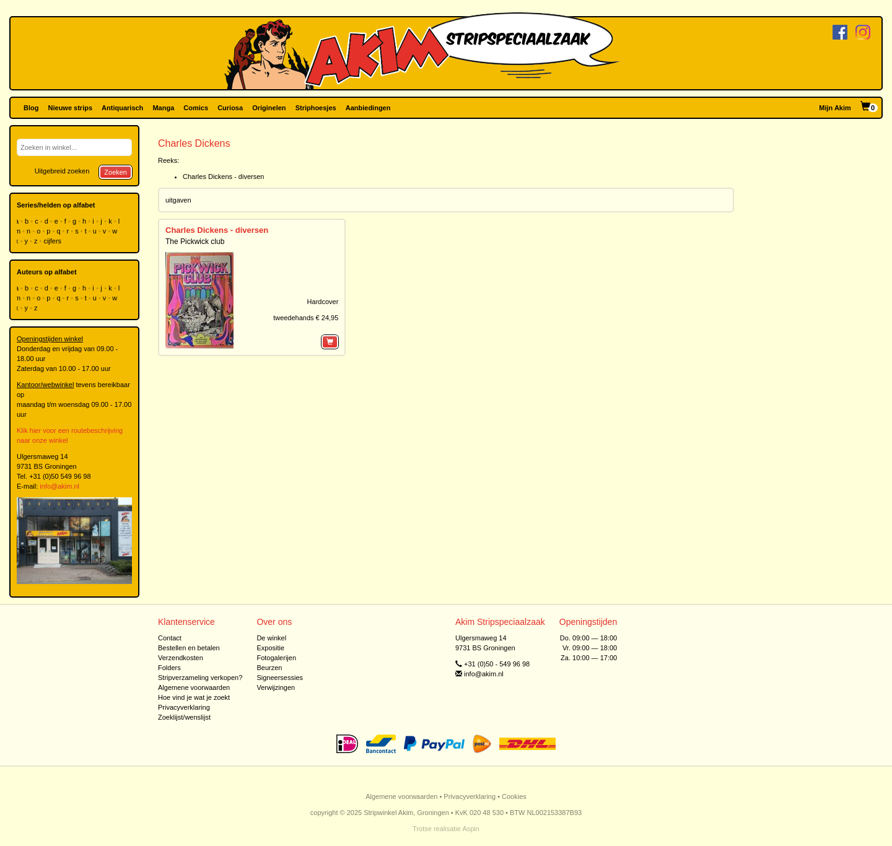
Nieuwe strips (70, 107)
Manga (163, 107)
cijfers (53, 241)
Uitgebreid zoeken (62, 171)
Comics (195, 107)
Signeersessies (279, 677)
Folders (169, 667)
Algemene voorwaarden (194, 687)
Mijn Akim (835, 107)
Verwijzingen (275, 687)
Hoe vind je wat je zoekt (194, 697)
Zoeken (115, 172)
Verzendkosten (180, 657)
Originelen (269, 107)
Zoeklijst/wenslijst (184, 717)
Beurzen (269, 667)
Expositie (270, 648)
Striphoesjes (315, 107)
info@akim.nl (59, 486)
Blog (31, 107)
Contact (169, 638)
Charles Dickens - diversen (223, 176)
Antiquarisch (122, 107)
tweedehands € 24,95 (305, 317)
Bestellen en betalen (189, 648)
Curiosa (230, 107)
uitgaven (178, 200)
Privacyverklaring (184, 707)
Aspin (470, 828)
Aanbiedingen (368, 107)
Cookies (514, 796)
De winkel (271, 638)
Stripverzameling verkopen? (200, 677)
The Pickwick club (194, 241)
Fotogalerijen (276, 657)
